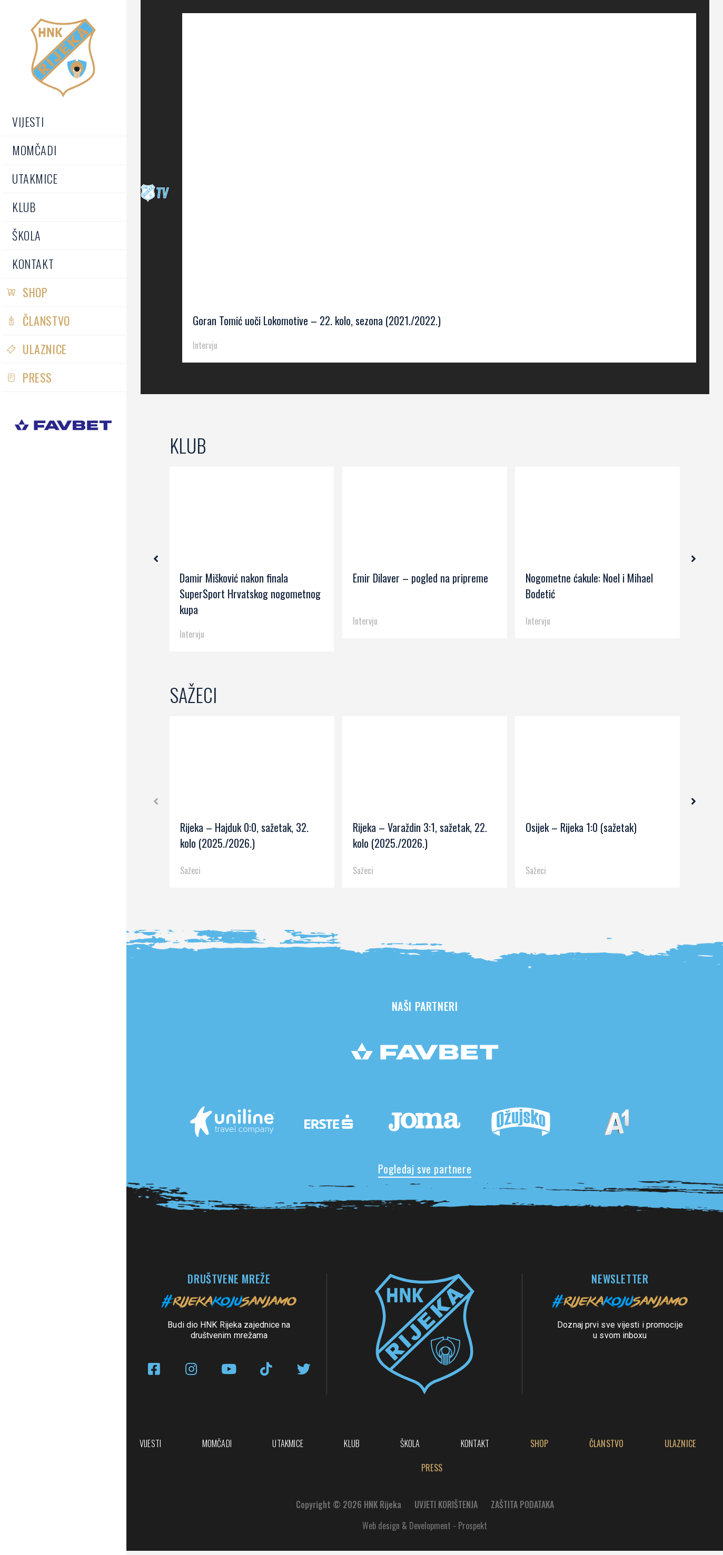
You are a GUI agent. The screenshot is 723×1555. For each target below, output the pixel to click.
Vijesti (28, 121)
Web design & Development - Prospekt (424, 1529)
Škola (26, 235)
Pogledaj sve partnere (425, 1169)
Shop (35, 292)
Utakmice (35, 178)
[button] (159, 559)
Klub (24, 206)
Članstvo (46, 320)
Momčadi (34, 150)
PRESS (37, 377)
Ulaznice (45, 348)
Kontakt (33, 263)
